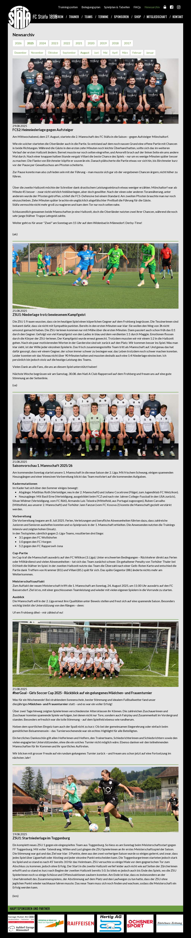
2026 (18, 43)
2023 (54, 43)
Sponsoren (121, 17)
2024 (42, 43)
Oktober (53, 52)
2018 (115, 43)
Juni (96, 52)
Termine (103, 17)
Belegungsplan (91, 7)
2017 (127, 43)
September (69, 52)
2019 (103, 43)
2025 (30, 43)
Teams (88, 17)
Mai (105, 52)
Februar (136, 52)
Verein (59, 17)
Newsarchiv (152, 7)
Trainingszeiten (68, 7)
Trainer (74, 17)
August (84, 52)
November (37, 52)
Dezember (20, 52)
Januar (150, 52)
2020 (91, 43)
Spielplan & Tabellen (117, 7)
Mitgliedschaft (157, 17)
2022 (66, 43)
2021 (79, 43)
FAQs (137, 7)
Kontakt (178, 17)
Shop (137, 17)
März (125, 52)
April (115, 52)
